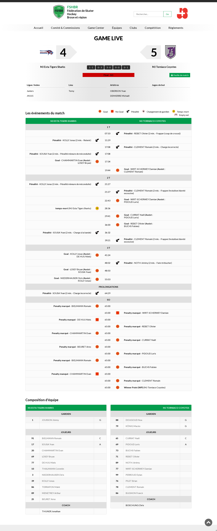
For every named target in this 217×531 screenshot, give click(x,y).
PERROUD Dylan (134, 474)
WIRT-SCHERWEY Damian (139, 468)
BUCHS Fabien (133, 450)
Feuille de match (180, 75)
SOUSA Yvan (48, 444)
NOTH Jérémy (133, 462)
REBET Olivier (133, 456)
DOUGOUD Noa (134, 420)
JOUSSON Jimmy (50, 420)
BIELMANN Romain (51, 438)
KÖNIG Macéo (133, 426)
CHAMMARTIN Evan (52, 450)
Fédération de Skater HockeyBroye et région (80, 12)
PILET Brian (131, 481)
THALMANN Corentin (53, 468)
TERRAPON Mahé (51, 487)
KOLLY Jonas (48, 481)
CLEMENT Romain (135, 487)
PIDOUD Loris (133, 444)
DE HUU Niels (49, 462)
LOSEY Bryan (48, 456)
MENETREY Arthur (51, 493)
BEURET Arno (49, 499)
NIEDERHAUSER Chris (53, 474)
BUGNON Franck (134, 493)
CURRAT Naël (133, 438)
